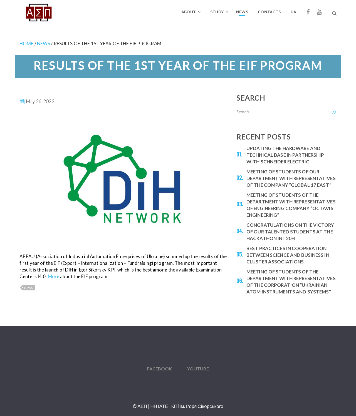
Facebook (159, 368)
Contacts (269, 11)
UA (293, 11)
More (53, 276)
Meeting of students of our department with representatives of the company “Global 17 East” (291, 178)
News (242, 11)
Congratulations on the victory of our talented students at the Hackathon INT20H (290, 231)
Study (217, 11)
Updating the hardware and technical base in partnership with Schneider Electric (285, 155)
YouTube (198, 368)
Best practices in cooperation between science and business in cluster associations (287, 255)
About (188, 11)
